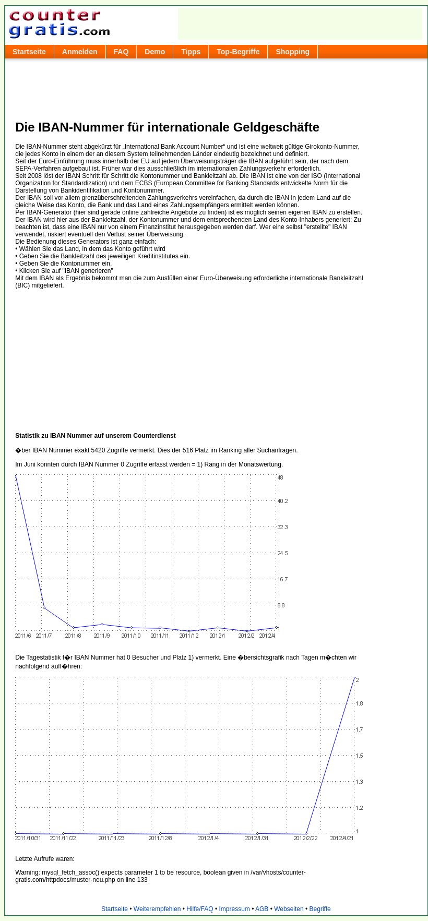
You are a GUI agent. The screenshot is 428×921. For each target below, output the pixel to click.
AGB (261, 909)
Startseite (29, 51)
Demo (155, 51)
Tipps (190, 51)
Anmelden (80, 51)
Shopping (293, 51)
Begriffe (320, 909)
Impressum (234, 909)
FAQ (121, 51)
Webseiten (288, 909)
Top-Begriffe (238, 51)
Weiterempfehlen (157, 909)
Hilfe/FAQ (199, 909)
